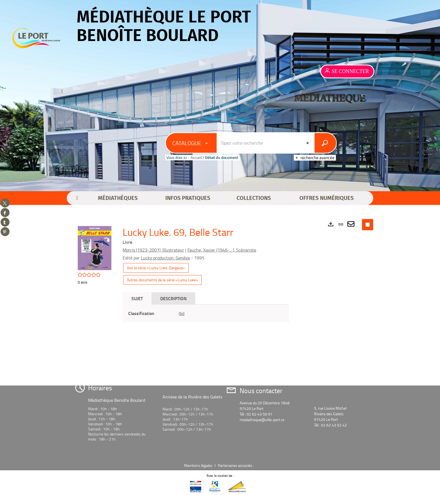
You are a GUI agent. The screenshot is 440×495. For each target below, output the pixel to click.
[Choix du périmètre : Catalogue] (191, 143)
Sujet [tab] (137, 298)
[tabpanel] (205, 313)
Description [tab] (173, 298)
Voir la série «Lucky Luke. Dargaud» (156, 267)
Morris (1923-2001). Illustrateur (153, 250)
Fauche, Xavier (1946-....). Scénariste (221, 250)
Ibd (181, 313)
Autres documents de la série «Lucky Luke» (162, 279)
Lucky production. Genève (165, 258)
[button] (118, 198)
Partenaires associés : (236, 465)
